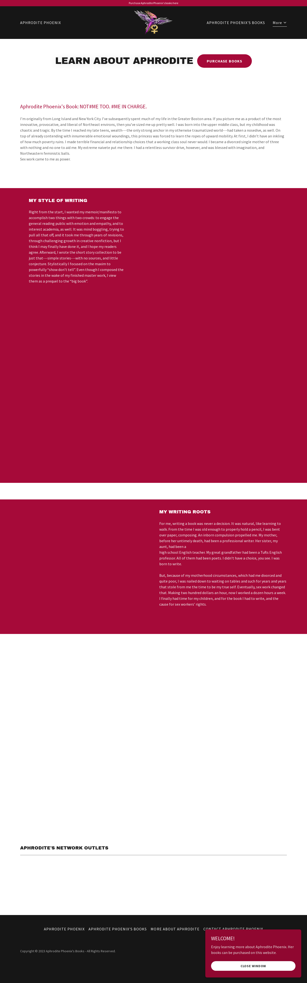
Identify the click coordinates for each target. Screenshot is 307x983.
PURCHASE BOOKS (224, 61)
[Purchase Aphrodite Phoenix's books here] (153, 3)
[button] (280, 23)
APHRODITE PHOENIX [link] (40, 22)
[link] (153, 22)
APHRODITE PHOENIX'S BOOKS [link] (236, 22)
